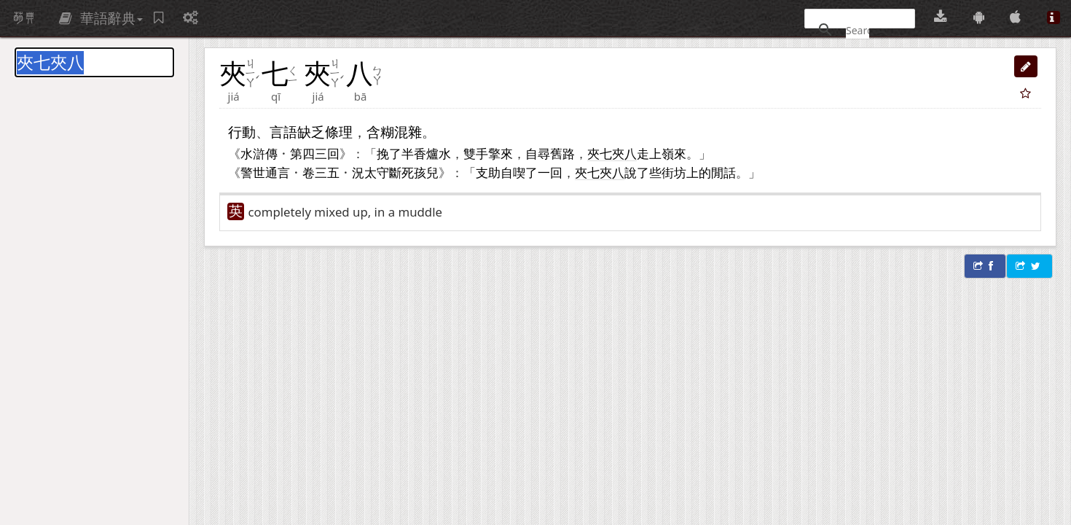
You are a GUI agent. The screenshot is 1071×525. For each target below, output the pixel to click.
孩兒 (426, 172)
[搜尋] (857, 30)
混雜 (408, 131)
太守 (376, 172)
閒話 (723, 172)
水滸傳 (259, 153)
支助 (488, 172)
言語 (283, 131)
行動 (242, 131)
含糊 (380, 131)
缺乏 (311, 131)
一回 (550, 172)
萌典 (24, 18)
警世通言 (265, 172)
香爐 (426, 153)
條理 (339, 131)
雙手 (475, 153)
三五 (327, 172)
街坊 (674, 172)
